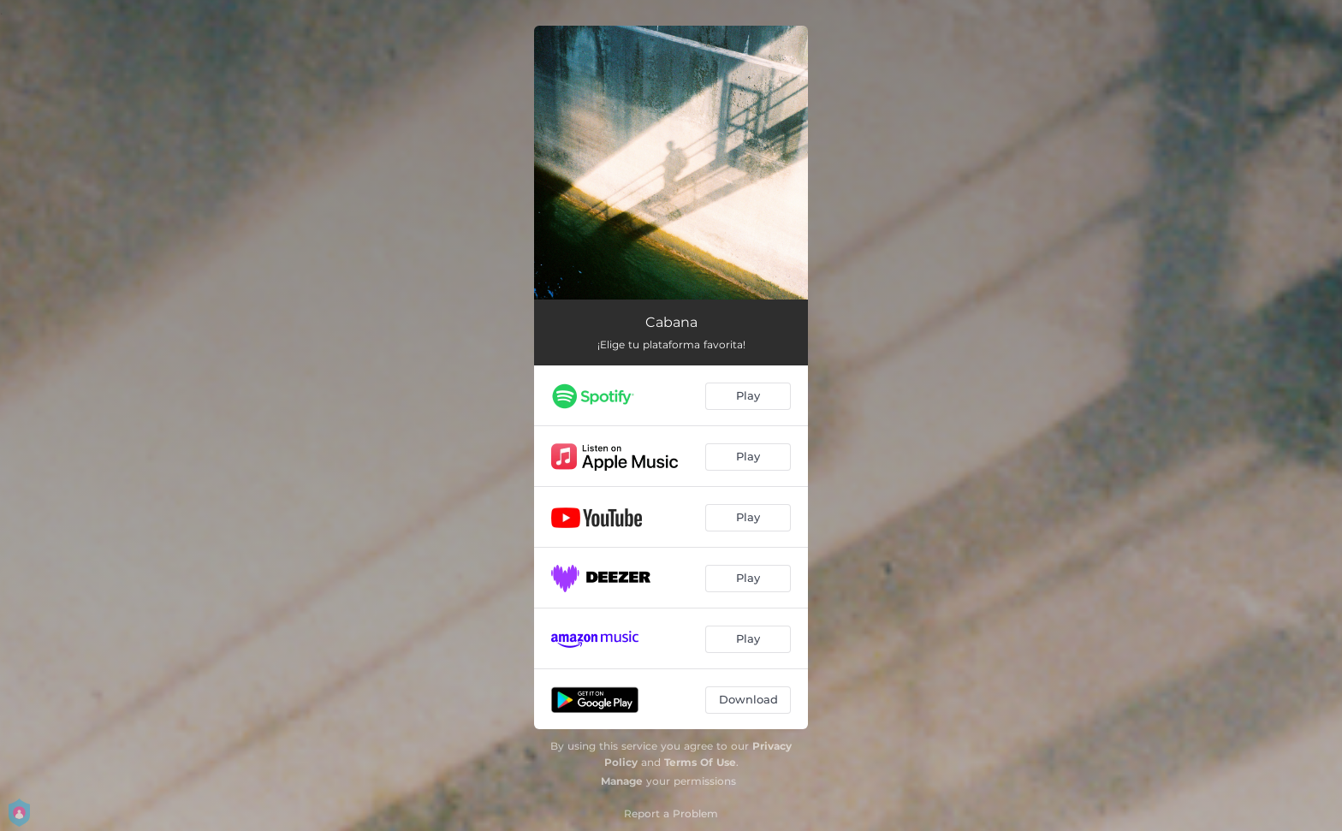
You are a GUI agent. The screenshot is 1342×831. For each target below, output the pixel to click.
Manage (622, 781)
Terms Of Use (700, 762)
